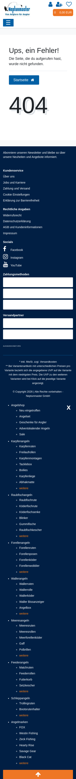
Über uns (9, 176)
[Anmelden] (50, 4)
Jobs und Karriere (14, 182)
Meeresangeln (20, 620)
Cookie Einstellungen (16, 194)
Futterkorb (25, 679)
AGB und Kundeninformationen (22, 227)
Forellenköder (28, 559)
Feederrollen (27, 673)
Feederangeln (20, 662)
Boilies (23, 470)
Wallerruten (26, 583)
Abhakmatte (26, 482)
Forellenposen (28, 554)
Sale (22, 434)
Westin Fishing (28, 733)
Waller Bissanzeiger (31, 601)
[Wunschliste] (69, 4)
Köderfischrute (28, 506)
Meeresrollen (27, 631)
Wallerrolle (26, 589)
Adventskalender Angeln (34, 428)
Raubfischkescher (30, 530)
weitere (23, 488)
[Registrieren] (59, 4)
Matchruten (26, 667)
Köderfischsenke (29, 512)
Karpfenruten (27, 446)
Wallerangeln (19, 578)
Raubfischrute (28, 500)
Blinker (23, 518)
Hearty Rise (26, 745)
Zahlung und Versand (16, 188)
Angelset (24, 416)
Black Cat (25, 757)
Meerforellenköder (30, 637)
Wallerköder (26, 595)
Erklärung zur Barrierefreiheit (21, 200)
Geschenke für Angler (33, 422)
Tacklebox (25, 464)
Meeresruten (27, 625)
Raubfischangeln (21, 495)
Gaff (22, 643)
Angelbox (25, 607)
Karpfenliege (27, 476)
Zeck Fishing (27, 739)
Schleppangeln (20, 698)
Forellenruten (27, 547)
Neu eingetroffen (29, 410)
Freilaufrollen (27, 452)
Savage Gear (27, 751)
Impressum (10, 233)
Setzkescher (27, 685)
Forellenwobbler (29, 565)
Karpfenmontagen (30, 458)
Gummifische (27, 524)
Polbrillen (25, 649)
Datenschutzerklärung (17, 221)
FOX (22, 727)
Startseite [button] (24, 80)
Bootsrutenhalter (29, 709)
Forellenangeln (20, 542)
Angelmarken (19, 722)
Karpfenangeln (20, 441)
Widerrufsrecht (12, 215)
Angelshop (18, 405)
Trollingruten (27, 703)
